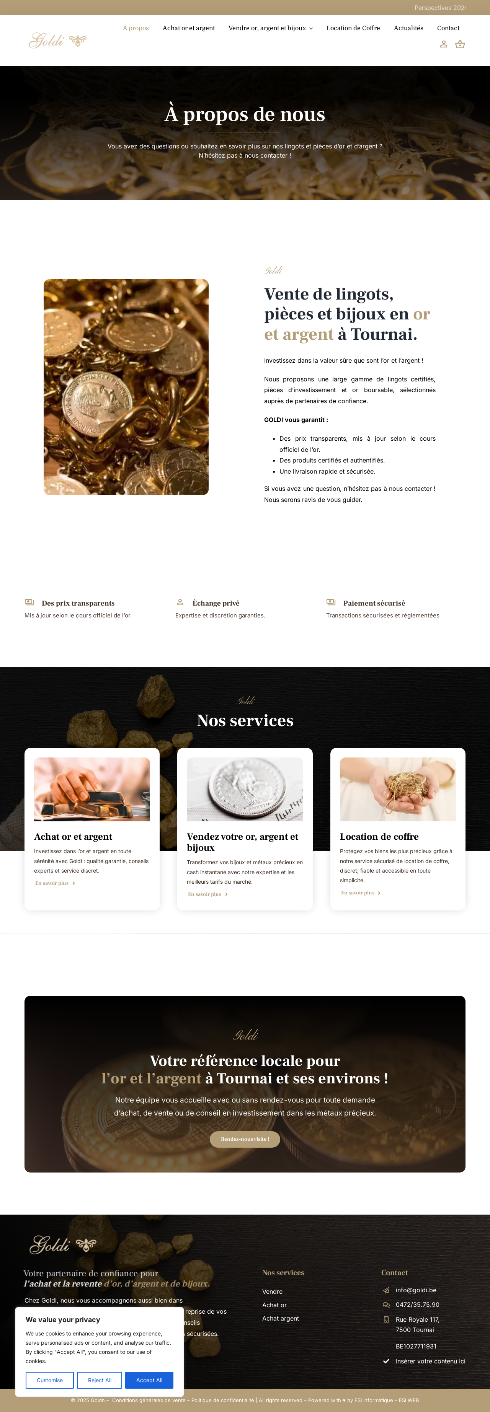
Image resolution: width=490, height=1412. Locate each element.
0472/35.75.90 (417, 1304)
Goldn (98, 1400)
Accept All (149, 1380)
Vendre (272, 1291)
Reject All (99, 1380)
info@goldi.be (416, 1290)
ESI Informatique (373, 1400)
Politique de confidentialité (222, 1400)
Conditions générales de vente (149, 1400)
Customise (50, 1380)
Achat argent (280, 1318)
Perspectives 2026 (457, 7)
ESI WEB (409, 1400)
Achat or (274, 1305)
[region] (99, 1352)
